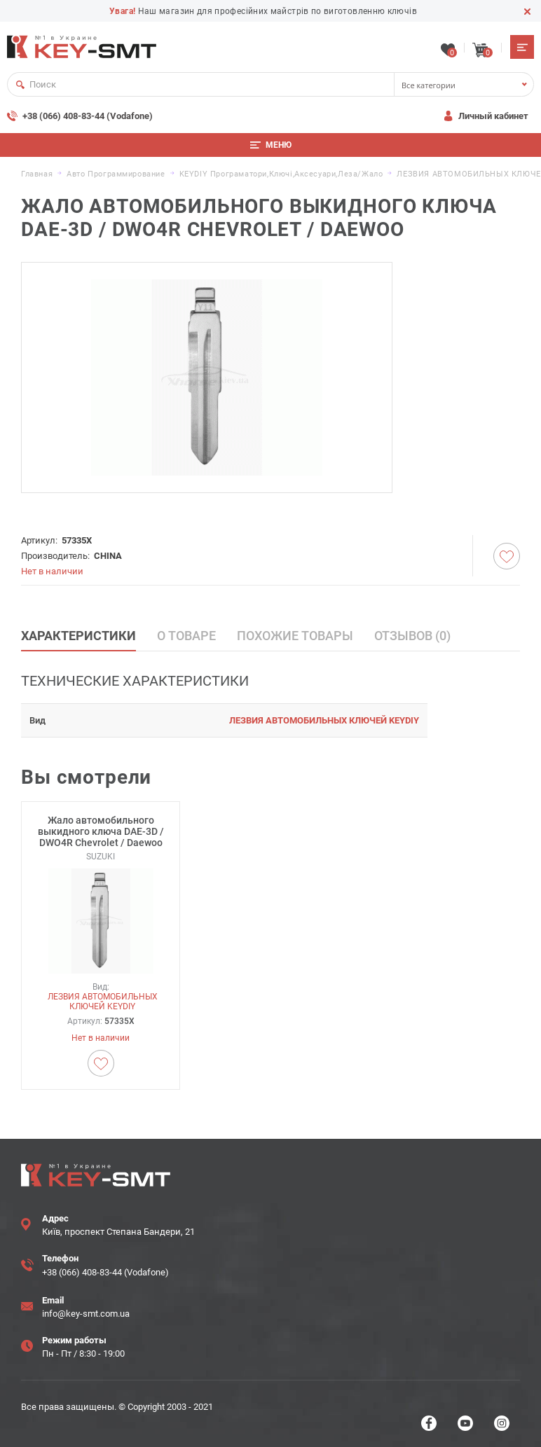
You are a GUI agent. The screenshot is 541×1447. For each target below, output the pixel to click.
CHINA (108, 554)
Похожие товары (295, 634)
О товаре (186, 634)
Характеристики (78, 634)
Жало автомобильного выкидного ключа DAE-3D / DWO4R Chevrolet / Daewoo (101, 830)
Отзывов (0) (412, 634)
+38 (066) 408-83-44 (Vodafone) (87, 114)
